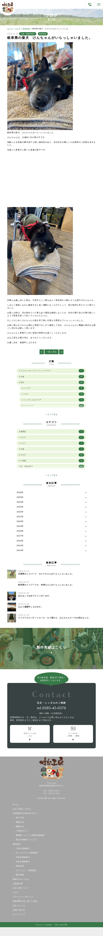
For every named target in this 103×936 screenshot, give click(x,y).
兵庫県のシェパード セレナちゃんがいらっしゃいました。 (46, 574)
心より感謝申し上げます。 (30, 607)
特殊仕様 (20, 866)
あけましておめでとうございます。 (34, 596)
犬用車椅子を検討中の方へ (25, 813)
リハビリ (51, 443)
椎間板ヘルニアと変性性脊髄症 (30, 835)
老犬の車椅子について (26, 840)
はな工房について (21, 888)
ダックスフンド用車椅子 (27, 853)
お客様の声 (18, 884)
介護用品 (51, 431)
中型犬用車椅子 (23, 857)
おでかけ (51, 455)
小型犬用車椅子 (23, 848)
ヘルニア (51, 437)
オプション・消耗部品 (26, 870)
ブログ (17, 29)
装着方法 (20, 822)
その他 (51, 376)
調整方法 (20, 826)
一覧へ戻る (51, 352)
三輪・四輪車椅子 (28, 34)
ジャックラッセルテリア (52, 399)
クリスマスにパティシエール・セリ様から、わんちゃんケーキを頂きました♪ (54, 618)
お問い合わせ (19, 910)
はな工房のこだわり (22, 809)
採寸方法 (20, 818)
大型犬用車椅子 (23, 862)
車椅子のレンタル (21, 879)
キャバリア (52, 388)
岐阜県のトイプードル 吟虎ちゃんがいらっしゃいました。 (46, 585)
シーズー (52, 394)
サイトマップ (19, 914)
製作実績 (20, 875)
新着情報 (26, 29)
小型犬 (51, 382)
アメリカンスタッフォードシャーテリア (51, 370)
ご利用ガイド (22, 831)
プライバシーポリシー (23, 897)
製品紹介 (17, 844)
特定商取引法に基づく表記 (25, 901)
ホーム (10, 29)
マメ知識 (51, 460)
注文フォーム (19, 906)
